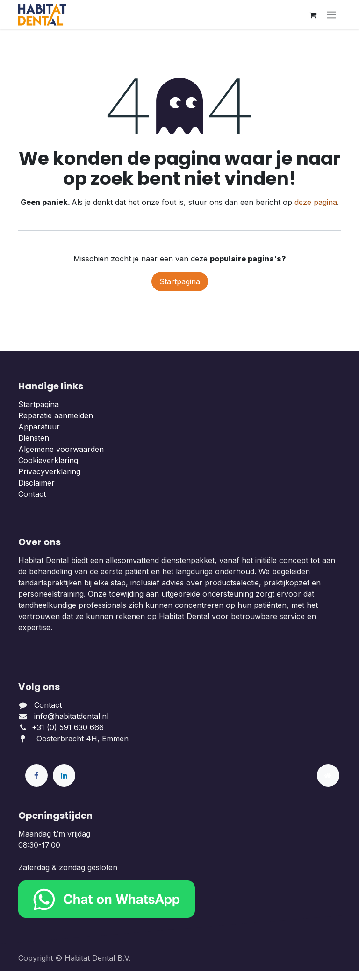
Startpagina (179, 281)
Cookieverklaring (48, 460)
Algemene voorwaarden (61, 449)
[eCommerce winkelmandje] (312, 15)
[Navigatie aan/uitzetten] (331, 15)
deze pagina (315, 202)
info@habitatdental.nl (71, 716)
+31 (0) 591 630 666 (69, 727)
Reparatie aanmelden (55, 415)
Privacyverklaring (49, 471)
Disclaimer (36, 482)
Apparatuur (39, 426)
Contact (32, 494)
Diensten (33, 438)
